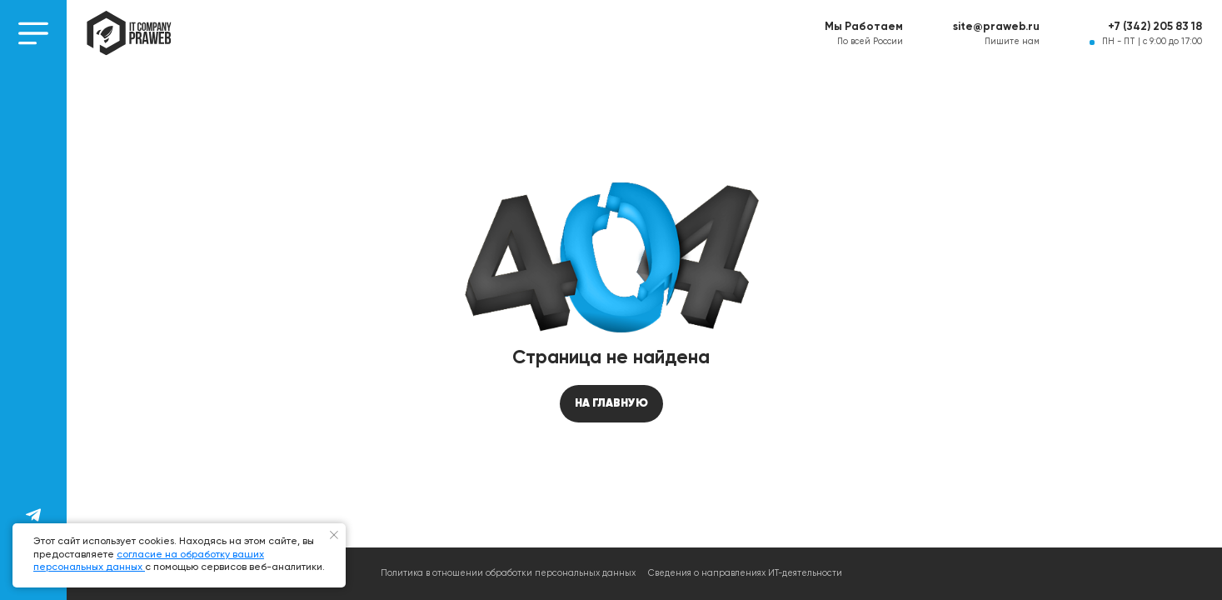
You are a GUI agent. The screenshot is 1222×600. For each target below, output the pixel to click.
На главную (611, 403)
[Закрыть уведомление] (334, 535)
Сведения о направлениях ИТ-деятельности (745, 573)
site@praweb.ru (996, 27)
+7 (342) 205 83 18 (1155, 27)
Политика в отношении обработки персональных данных (508, 573)
